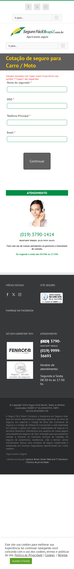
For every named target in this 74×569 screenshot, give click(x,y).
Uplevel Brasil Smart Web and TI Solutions (46, 459)
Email (11, 132)
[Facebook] (7, 294)
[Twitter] (13, 294)
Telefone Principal (18, 116)
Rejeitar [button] (63, 555)
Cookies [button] (50, 555)
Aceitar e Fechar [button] (21, 561)
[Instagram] (19, 294)
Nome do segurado (19, 82)
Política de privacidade (37, 462)
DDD (10, 99)
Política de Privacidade (29, 555)
